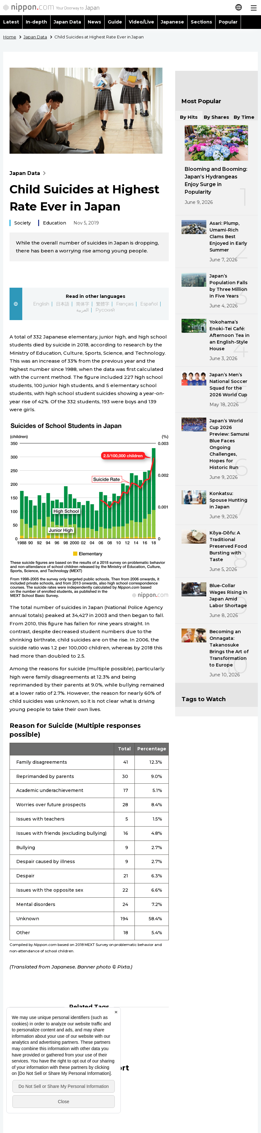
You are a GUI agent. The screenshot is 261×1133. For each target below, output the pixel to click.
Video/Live (141, 22)
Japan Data (67, 22)
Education (54, 223)
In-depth (36, 22)
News (94, 22)
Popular (228, 22)
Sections (201, 22)
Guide (115, 22)
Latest (11, 22)
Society (22, 223)
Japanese (172, 22)
